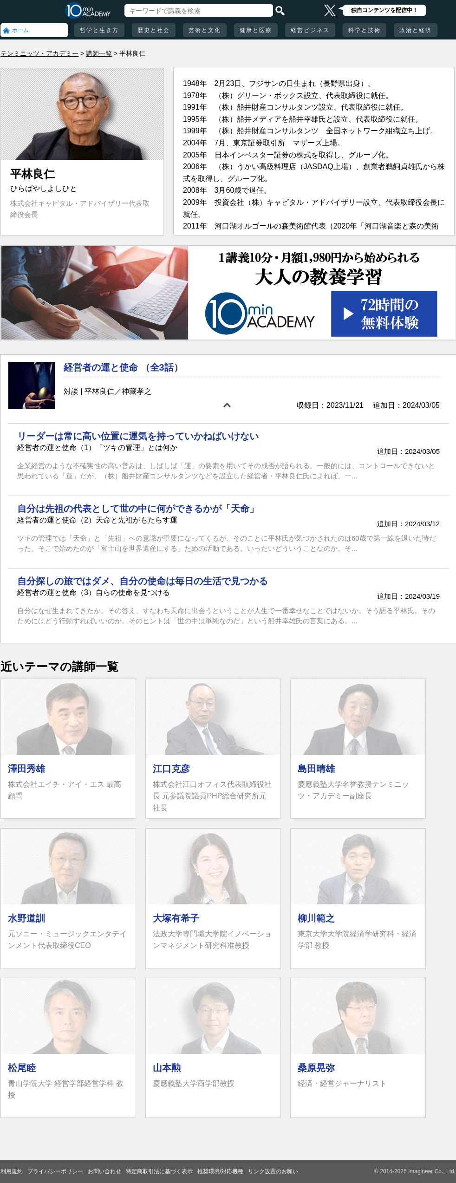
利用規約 (11, 1171)
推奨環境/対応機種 (220, 1171)
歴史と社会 (153, 30)
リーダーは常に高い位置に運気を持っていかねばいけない (138, 436)
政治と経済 (415, 30)
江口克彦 (171, 769)
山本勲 (167, 1068)
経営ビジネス (310, 30)
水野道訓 (26, 918)
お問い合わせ (104, 1171)
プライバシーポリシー (55, 1171)
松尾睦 (22, 1068)
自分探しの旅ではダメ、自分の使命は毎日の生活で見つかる (142, 581)
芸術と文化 (205, 30)
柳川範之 (316, 918)
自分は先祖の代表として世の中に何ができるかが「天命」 (138, 508)
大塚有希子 (176, 918)
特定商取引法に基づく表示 (159, 1171)
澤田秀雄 (26, 769)
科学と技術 (364, 30)
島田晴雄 (316, 769)
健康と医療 (256, 30)
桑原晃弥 (316, 1068)
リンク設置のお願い (273, 1171)
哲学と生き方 (99, 30)
